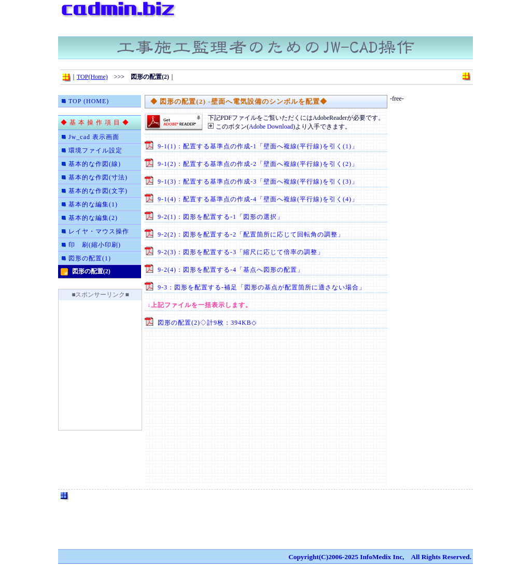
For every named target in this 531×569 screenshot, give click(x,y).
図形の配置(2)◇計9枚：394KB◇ (207, 322)
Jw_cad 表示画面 (93, 137)
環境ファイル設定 (95, 150)
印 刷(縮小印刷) (94, 244)
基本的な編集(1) (93, 204)
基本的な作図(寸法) (98, 177)
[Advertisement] (350, 15)
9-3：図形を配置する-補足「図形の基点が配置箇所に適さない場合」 (262, 287)
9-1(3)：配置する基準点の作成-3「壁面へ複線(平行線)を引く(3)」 (258, 181)
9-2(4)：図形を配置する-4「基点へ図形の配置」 (231, 269)
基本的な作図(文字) (98, 191)
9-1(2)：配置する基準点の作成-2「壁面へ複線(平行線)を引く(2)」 (258, 164)
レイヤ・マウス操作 (98, 231)
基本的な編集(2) (93, 217)
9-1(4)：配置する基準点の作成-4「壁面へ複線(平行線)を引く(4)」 (258, 199)
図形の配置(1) (89, 258)
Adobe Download (271, 126)
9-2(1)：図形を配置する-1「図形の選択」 (221, 216)
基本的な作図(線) (94, 164)
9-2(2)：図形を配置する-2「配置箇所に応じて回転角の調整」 (251, 234)
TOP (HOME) (88, 101)
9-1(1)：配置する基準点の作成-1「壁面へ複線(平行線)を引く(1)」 (258, 146)
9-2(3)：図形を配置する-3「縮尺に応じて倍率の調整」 (241, 252)
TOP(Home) (92, 76)
